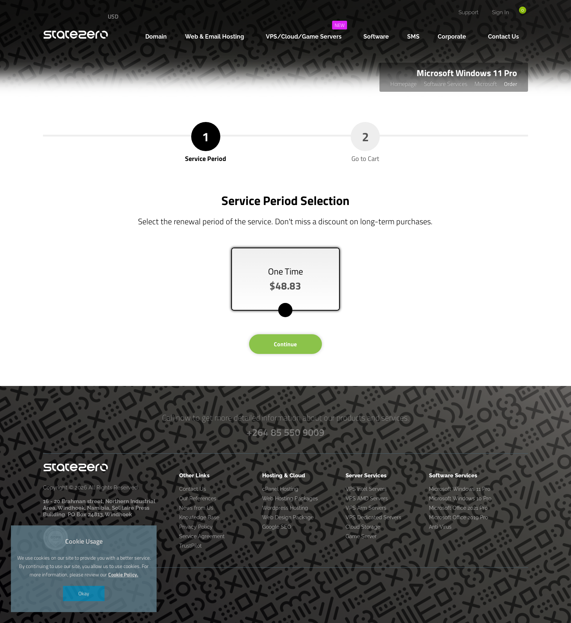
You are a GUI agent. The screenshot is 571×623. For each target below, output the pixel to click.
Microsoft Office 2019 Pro (458, 517)
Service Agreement (202, 536)
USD (113, 16)
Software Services (445, 83)
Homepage (403, 83)
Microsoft (485, 83)
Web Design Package (288, 517)
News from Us (196, 508)
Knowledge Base (199, 517)
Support (468, 12)
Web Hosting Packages (290, 498)
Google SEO (276, 527)
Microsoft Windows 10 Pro (460, 498)
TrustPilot (190, 546)
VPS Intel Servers (366, 489)
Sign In (500, 12)
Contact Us (192, 489)
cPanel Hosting (280, 489)
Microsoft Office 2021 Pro (458, 508)
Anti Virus (440, 527)
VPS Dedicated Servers (373, 517)
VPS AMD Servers (367, 498)
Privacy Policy (196, 527)
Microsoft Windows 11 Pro (459, 489)
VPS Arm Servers (366, 508)
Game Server (361, 536)
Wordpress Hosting (285, 508)
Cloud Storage (363, 527)
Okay (83, 593)
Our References (197, 498)
